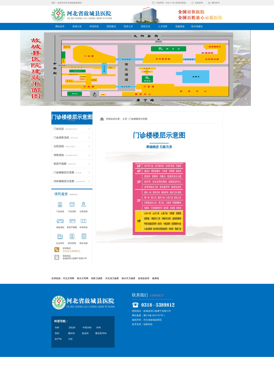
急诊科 (85, 333)
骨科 (57, 333)
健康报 (155, 278)
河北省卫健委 (112, 278)
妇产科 (58, 339)
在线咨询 (199, 3)
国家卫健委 (96, 278)
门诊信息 (72, 129)
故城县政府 (143, 278)
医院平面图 (72, 163)
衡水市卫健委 (128, 278)
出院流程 (72, 146)
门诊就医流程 (72, 137)
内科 (57, 327)
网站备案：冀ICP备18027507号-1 (148, 315)
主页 (125, 119)
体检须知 (72, 155)
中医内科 (87, 327)
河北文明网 (68, 278)
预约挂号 (216, 3)
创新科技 (148, 324)
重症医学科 (101, 333)
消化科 (72, 327)
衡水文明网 (82, 278)
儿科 (70, 339)
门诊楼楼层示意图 (72, 172)
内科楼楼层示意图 (72, 181)
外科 (98, 327)
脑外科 (71, 333)
